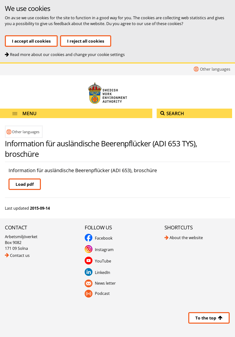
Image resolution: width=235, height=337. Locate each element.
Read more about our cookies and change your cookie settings (67, 54)
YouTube (103, 261)
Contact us (20, 255)
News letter (105, 283)
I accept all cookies (31, 41)
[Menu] (76, 113)
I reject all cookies (85, 41)
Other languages (215, 69)
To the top (209, 318)
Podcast (102, 293)
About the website (186, 237)
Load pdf (25, 184)
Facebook (103, 238)
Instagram (104, 249)
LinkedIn (102, 272)
